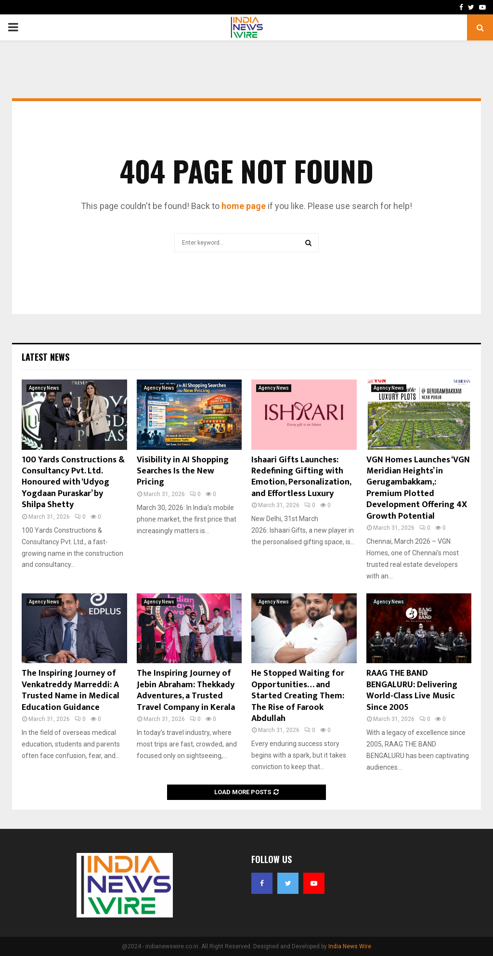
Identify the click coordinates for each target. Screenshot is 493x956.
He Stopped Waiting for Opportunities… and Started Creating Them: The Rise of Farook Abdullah (297, 696)
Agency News (44, 388)
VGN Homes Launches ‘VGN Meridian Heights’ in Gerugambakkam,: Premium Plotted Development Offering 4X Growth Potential (418, 488)
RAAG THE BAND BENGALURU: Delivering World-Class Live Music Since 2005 (411, 690)
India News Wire (349, 946)
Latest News (45, 357)
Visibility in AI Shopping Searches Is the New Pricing (183, 471)
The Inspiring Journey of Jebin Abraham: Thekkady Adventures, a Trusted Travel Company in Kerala (186, 690)
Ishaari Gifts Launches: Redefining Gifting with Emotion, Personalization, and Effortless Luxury (301, 477)
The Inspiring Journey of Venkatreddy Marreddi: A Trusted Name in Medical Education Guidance (70, 690)
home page (243, 206)
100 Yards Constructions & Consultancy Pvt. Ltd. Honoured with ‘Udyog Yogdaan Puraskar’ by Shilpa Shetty (73, 482)
